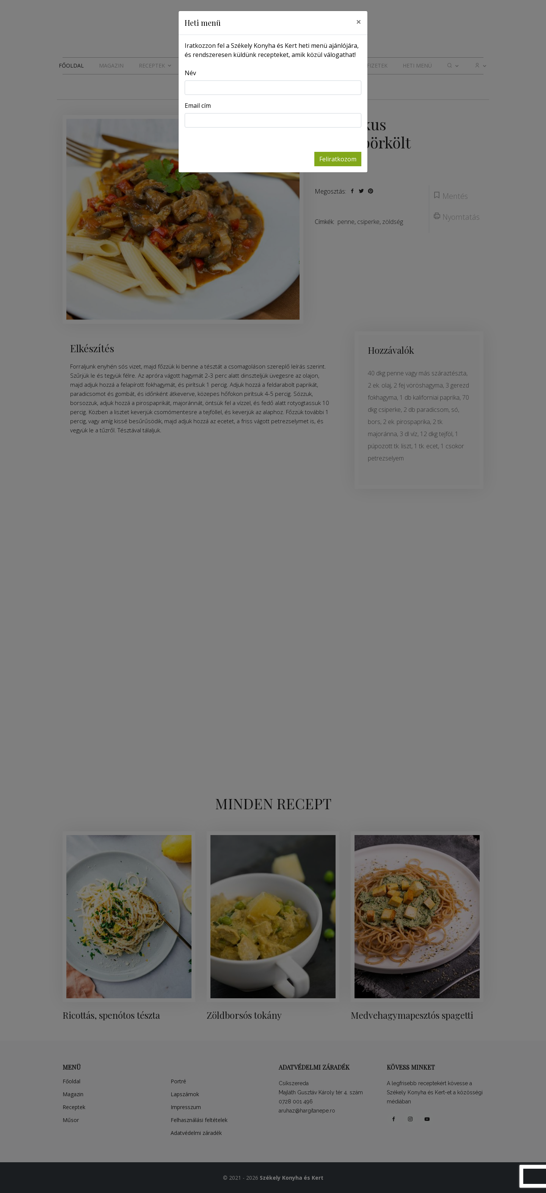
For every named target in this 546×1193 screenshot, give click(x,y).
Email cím (198, 105)
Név (190, 73)
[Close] (358, 21)
